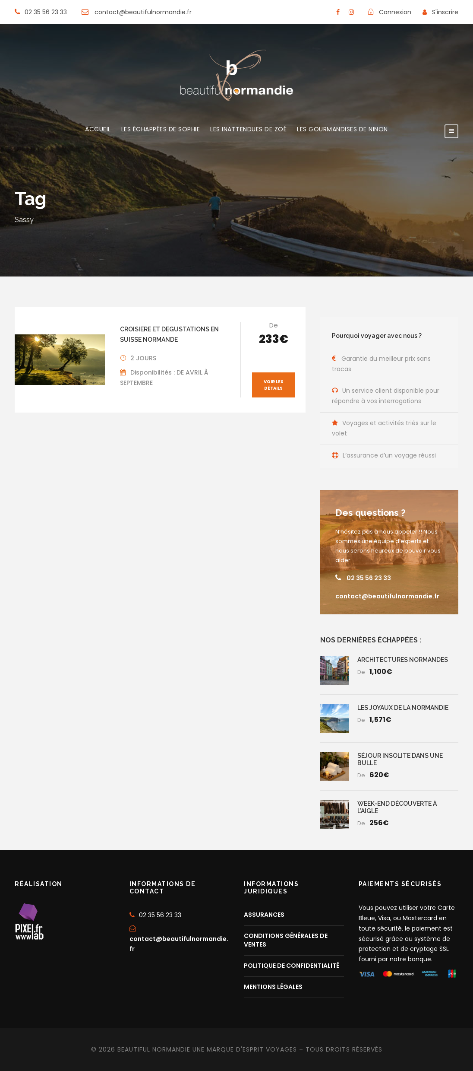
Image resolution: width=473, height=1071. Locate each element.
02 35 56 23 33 (369, 577)
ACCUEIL (98, 129)
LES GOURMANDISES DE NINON (342, 129)
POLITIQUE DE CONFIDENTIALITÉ (291, 965)
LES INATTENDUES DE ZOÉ (248, 129)
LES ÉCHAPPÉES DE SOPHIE (160, 129)
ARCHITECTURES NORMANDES (402, 659)
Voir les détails (274, 384)
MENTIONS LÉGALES (273, 986)
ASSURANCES (264, 914)
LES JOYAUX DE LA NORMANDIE (402, 707)
